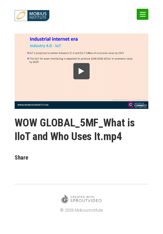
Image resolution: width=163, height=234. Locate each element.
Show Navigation (141, 12)
